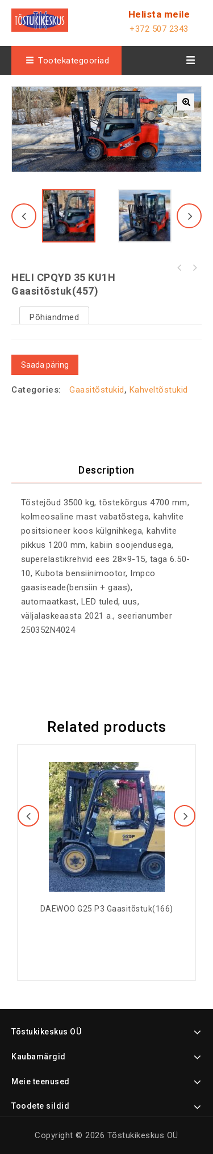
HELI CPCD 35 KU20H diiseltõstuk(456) (194, 268)
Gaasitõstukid (96, 390)
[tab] (106, 470)
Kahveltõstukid (159, 390)
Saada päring (45, 364)
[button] (185, 101)
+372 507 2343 (159, 29)
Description (106, 470)
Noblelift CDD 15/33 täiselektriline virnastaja (179, 268)
